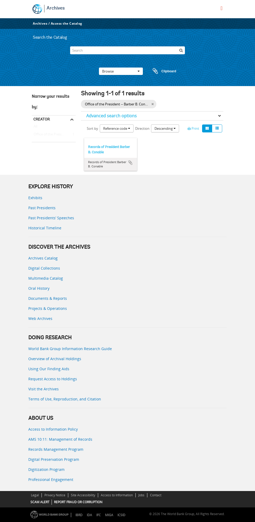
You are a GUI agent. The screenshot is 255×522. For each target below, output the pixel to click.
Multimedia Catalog (45, 278)
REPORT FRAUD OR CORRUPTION (78, 502)
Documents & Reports (47, 298)
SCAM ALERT (39, 502)
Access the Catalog (66, 23)
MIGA (109, 515)
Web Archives (40, 318)
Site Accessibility (83, 495)
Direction (142, 128)
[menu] (221, 8)
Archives (56, 8)
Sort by (92, 128)
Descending (165, 128)
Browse (121, 71)
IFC (98, 515)
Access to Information (117, 495)
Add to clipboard (130, 162)
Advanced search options (111, 116)
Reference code (116, 128)
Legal (35, 495)
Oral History (38, 288)
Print (193, 128)
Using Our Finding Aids (48, 368)
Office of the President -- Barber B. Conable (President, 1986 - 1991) (54, 134)
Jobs (141, 495)
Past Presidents (42, 207)
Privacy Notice (54, 495)
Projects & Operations (47, 308)
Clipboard (161, 71)
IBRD (79, 515)
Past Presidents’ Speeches (51, 217)
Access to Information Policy (53, 429)
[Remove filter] (152, 104)
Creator (41, 119)
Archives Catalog (43, 258)
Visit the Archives (43, 388)
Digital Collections (44, 268)
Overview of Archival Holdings (54, 358)
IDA (89, 515)
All (35, 127)
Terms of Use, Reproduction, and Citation (64, 398)
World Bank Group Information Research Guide (70, 348)
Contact (155, 495)
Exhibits (35, 197)
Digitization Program (46, 469)
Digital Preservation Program (53, 459)
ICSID (121, 515)
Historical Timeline (44, 227)
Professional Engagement (50, 479)
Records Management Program (55, 449)
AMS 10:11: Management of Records (60, 439)
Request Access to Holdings (52, 378)
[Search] (127, 50)
